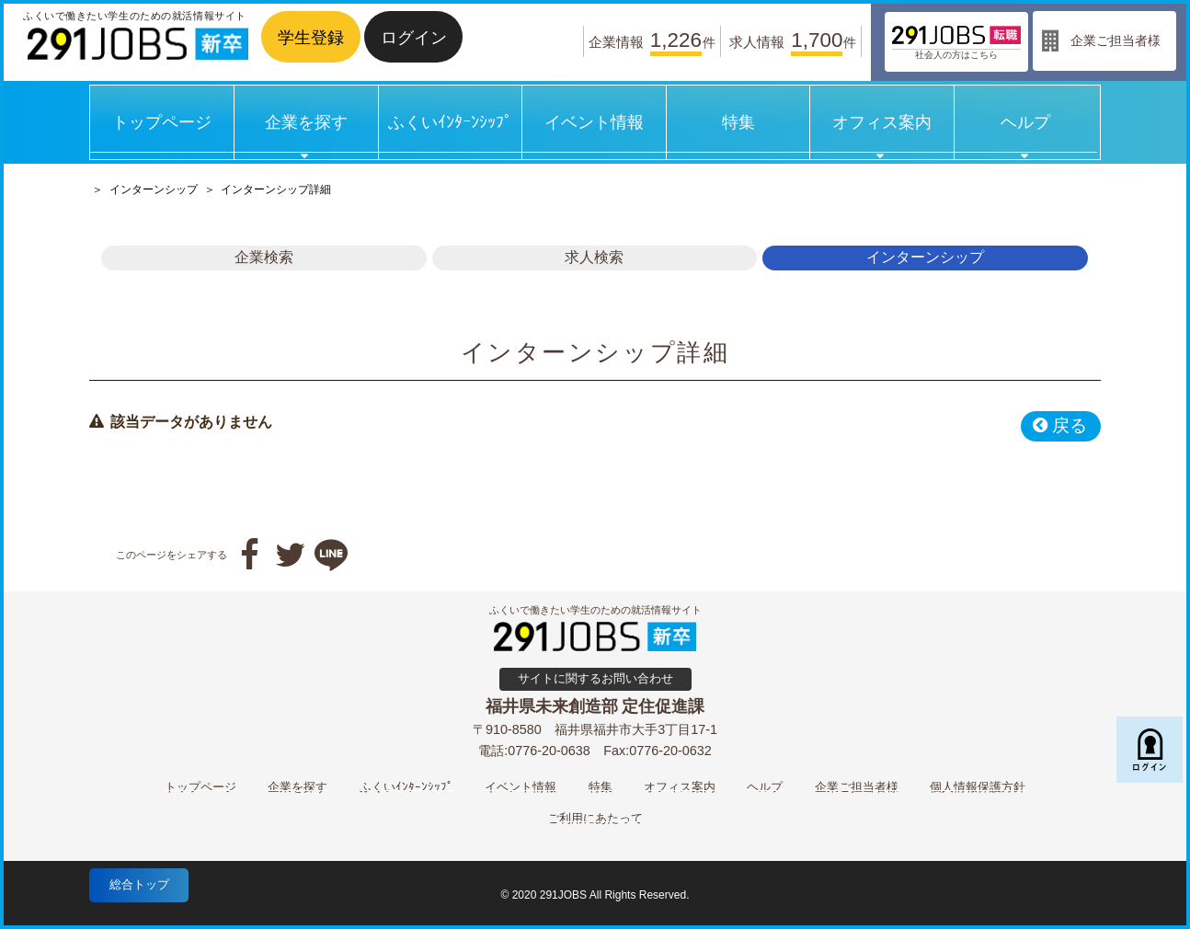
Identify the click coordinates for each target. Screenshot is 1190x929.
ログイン (414, 37)
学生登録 (311, 37)
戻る (1059, 426)
